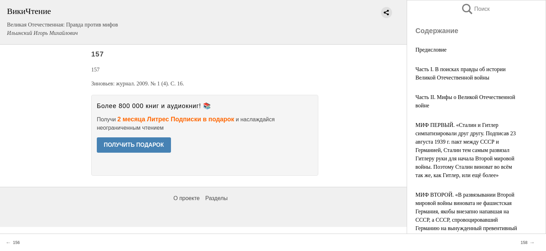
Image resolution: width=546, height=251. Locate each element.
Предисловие (430, 50)
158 (524, 242)
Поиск (475, 9)
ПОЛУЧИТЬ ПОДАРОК (134, 145)
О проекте (186, 198)
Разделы (216, 198)
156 (16, 242)
